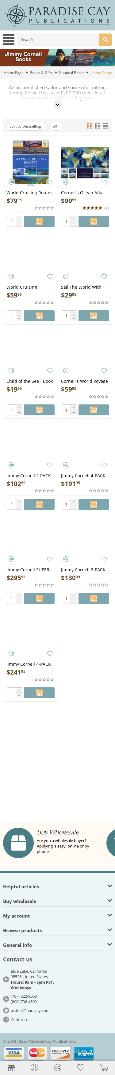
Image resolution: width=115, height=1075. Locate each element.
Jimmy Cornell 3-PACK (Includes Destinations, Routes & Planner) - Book (84, 569)
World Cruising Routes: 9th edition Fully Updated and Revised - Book (30, 192)
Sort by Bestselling (27, 126)
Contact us (20, 1019)
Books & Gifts (41, 72)
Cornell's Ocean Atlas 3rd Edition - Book (83, 192)
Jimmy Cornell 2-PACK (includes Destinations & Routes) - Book (29, 475)
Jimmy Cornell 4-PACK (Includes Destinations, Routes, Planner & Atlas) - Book (29, 663)
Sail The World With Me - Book (81, 286)
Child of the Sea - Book (29, 380)
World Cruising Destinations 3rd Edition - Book (23, 286)
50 (57, 126)
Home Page (14, 72)
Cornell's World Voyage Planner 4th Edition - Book (84, 380)
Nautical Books (71, 72)
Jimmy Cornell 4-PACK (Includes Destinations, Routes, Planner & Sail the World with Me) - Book (84, 475)
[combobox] (64, 39)
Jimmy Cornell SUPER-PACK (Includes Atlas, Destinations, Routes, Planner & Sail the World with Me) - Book (29, 569)
